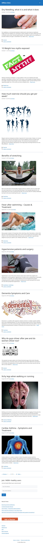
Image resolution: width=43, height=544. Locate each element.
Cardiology (11, 285)
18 (16, 474)
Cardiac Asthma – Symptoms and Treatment (17, 429)
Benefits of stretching (11, 155)
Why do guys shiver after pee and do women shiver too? (18, 339)
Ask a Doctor (9, 519)
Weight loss (5, 85)
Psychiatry (5, 330)
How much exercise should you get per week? (19, 94)
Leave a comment (7, 41)
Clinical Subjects (5, 533)
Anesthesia (5, 285)
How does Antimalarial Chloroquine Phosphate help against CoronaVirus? (18, 512)
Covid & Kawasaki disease (7, 506)
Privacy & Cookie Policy (25, 540)
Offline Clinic (6, 3)
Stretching (5, 196)
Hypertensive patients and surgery (17, 249)
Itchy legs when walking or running (18, 376)
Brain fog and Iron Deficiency (8, 504)
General (5, 40)
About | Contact (16, 540)
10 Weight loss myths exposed (15, 48)
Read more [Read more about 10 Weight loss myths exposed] (32, 82)
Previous (4, 474)
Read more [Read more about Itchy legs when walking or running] (35, 416)
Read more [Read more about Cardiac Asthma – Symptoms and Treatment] (16, 462)
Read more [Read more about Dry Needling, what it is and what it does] (31, 36)
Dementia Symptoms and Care (16, 293)
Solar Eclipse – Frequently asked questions (11, 508)
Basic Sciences (5, 531)
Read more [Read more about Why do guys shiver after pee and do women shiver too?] (15, 364)
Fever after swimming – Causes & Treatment (17, 205)
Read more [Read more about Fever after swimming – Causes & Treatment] (30, 237)
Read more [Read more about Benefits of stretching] (24, 193)
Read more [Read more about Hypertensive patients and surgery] (23, 281)
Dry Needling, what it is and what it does (20, 9)
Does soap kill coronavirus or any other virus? (12, 510)
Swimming (5, 241)
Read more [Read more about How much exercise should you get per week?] (11, 144)
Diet (3, 529)
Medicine (9, 419)
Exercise (5, 147)
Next (19, 474)
